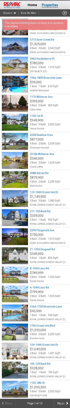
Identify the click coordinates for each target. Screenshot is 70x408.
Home (32, 5)
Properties (50, 5)
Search (7, 12)
